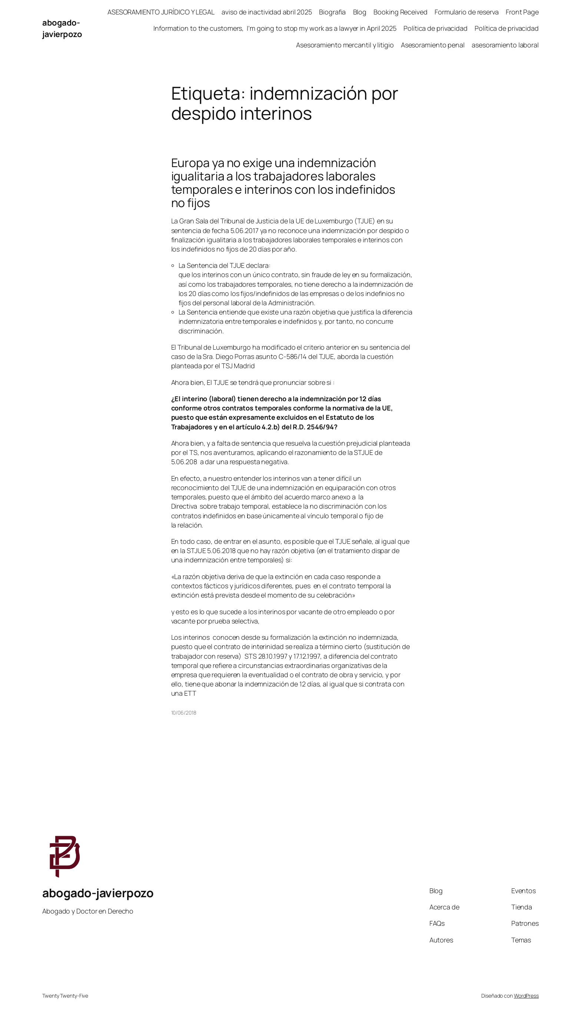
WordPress (526, 995)
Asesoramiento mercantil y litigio (345, 44)
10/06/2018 (183, 712)
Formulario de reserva (467, 11)
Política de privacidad (436, 28)
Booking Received (400, 11)
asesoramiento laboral (505, 44)
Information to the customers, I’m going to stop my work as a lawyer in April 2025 (274, 28)
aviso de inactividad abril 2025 (267, 11)
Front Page (522, 11)
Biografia (332, 11)
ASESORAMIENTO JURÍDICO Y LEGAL (161, 11)
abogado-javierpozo (62, 28)
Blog (360, 11)
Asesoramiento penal (433, 44)
